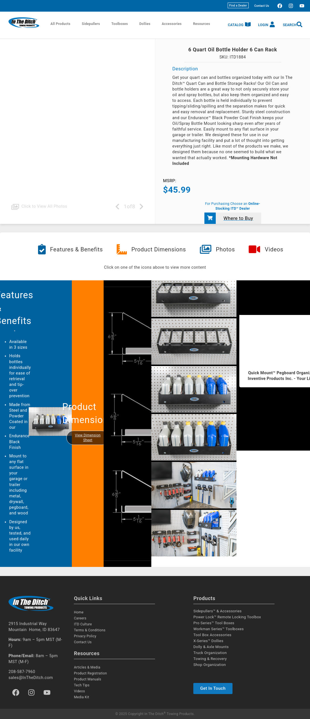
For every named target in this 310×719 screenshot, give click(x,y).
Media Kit (81, 697)
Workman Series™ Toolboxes (218, 629)
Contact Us (261, 5)
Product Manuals (87, 679)
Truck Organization (210, 653)
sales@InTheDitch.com (31, 677)
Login (263, 25)
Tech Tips (81, 685)
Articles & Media (87, 667)
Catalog (236, 25)
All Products (60, 24)
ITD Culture (83, 624)
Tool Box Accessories (212, 635)
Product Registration (90, 673)
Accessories (172, 24)
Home (78, 612)
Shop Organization (209, 665)
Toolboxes (119, 24)
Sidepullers (91, 24)
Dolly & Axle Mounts (211, 647)
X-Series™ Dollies (208, 641)
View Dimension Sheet (88, 437)
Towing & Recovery (210, 659)
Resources (201, 24)
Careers (80, 618)
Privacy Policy (85, 636)
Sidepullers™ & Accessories (217, 611)
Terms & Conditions (89, 630)
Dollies (144, 24)
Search (289, 25)
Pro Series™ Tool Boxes (213, 623)
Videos (79, 691)
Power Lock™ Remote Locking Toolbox (227, 617)
